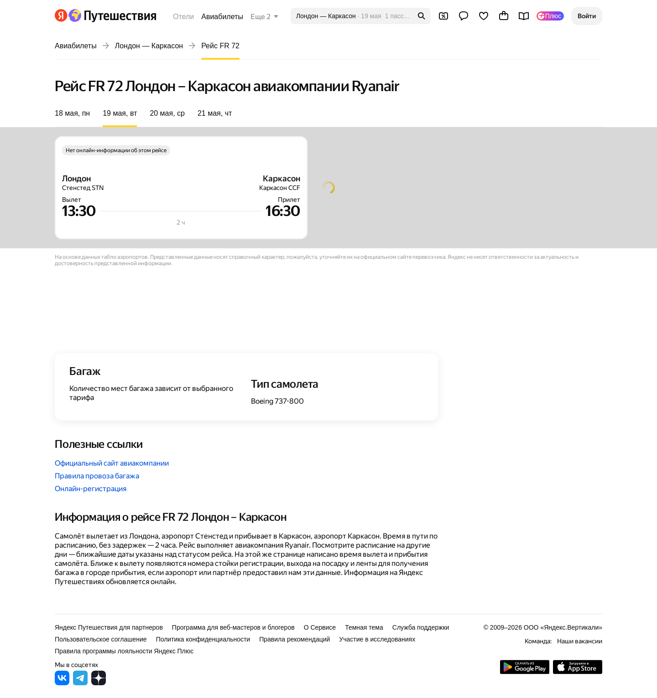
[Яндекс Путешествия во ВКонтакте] (62, 683)
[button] (586, 16)
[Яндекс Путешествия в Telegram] (80, 683)
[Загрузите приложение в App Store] (577, 672)
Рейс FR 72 (220, 46)
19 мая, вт (120, 113)
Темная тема (364, 627)
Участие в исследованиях (377, 639)
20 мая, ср (167, 113)
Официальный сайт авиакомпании (112, 463)
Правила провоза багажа (97, 476)
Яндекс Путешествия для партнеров (109, 627)
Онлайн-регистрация (90, 488)
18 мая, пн (72, 113)
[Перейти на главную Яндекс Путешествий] (112, 15)
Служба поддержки (420, 627)
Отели (183, 17)
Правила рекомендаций (294, 639)
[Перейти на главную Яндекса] (61, 15)
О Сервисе (320, 627)
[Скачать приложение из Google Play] (524, 672)
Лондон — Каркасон (149, 46)
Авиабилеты (222, 17)
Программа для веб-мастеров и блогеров (233, 627)
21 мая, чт (215, 113)
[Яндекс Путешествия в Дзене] (98, 683)
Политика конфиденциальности (203, 639)
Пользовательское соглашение (101, 639)
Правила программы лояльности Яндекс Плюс (124, 651)
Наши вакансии (579, 641)
